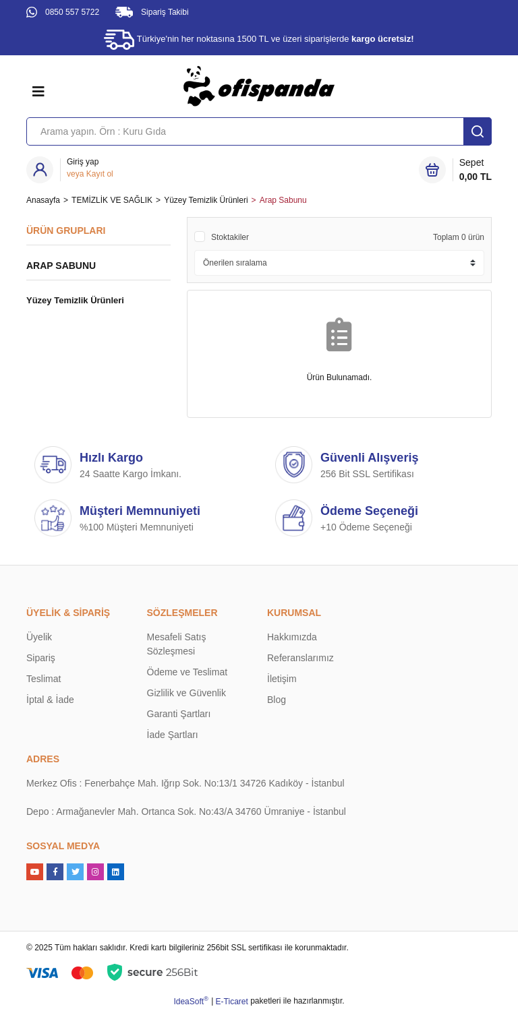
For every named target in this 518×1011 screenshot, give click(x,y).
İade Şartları (172, 734)
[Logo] (259, 85)
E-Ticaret (232, 1001)
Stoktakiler (230, 237)
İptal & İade (50, 699)
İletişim (282, 678)
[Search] (259, 131)
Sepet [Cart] (475, 170)
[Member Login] (90, 168)
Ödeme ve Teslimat (187, 672)
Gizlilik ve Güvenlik (186, 692)
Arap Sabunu (283, 200)
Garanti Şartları (179, 713)
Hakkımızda (292, 637)
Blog (276, 699)
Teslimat (43, 678)
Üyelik (39, 637)
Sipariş (40, 657)
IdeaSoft (190, 1000)
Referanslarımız (300, 657)
